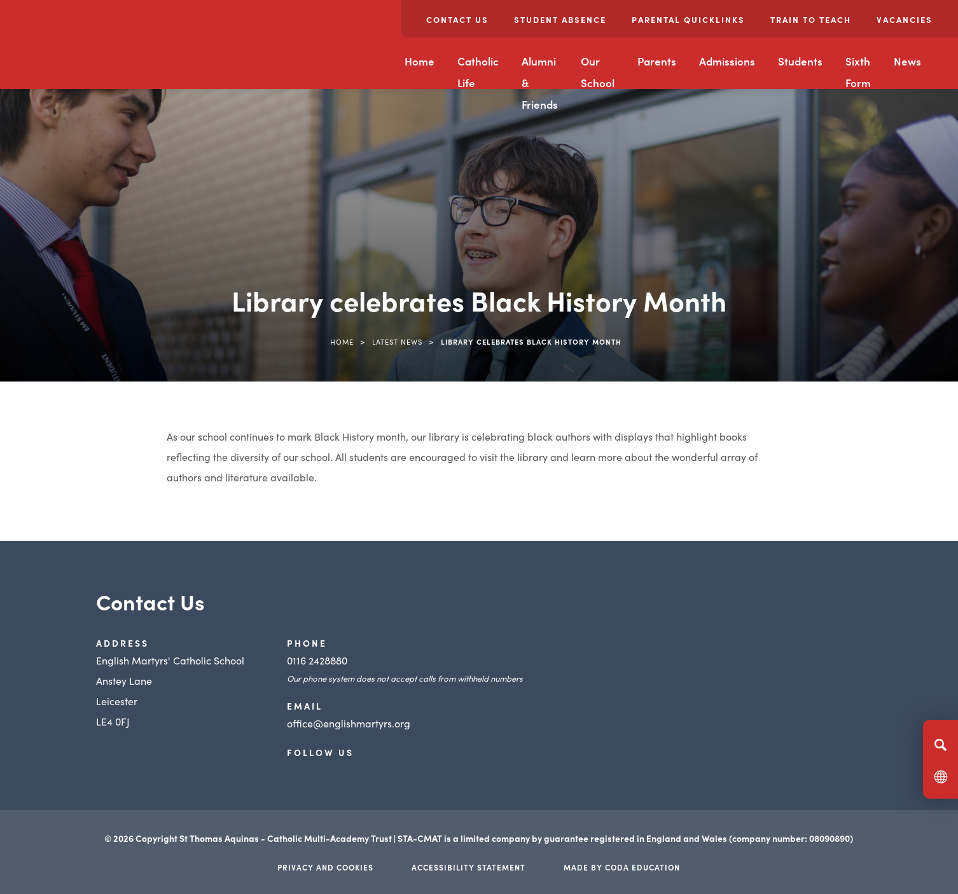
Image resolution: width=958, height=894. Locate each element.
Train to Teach (810, 19)
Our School (597, 71)
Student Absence (560, 19)
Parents (656, 61)
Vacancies (905, 19)
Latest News (397, 341)
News (907, 61)
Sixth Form (858, 71)
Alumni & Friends (540, 82)
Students (800, 61)
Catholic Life (478, 71)
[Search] (940, 745)
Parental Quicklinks (688, 19)
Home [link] (342, 341)
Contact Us (457, 19)
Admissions (727, 61)
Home (419, 61)
